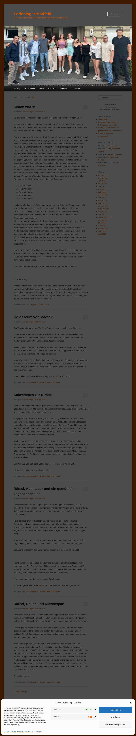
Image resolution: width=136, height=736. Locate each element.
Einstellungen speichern (115, 724)
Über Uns (63, 88)
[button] (130, 702)
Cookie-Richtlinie (10, 731)
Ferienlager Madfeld (32, 14)
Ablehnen (115, 717)
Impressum (38, 731)
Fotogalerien (30, 88)
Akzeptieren (115, 710)
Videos (41, 88)
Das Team (52, 88)
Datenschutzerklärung (25, 731)
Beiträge (17, 88)
